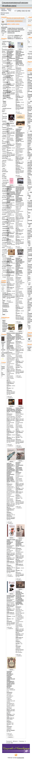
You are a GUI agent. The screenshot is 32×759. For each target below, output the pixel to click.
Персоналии (3, 270)
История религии (3, 243)
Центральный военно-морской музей (3, 86)
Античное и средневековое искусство (3, 201)
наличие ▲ (18, 38)
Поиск (29, 25)
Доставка (4, 294)
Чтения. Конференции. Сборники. (3, 261)
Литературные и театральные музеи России (3, 66)
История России (3, 213)
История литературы (3, 250)
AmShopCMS (20, 757)
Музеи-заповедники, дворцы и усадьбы (3, 58)
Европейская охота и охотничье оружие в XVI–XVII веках (19, 335)
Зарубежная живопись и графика (3, 125)
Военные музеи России (3, 72)
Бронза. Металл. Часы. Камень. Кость (3, 163)
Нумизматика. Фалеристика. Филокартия (3, 234)
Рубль (29, 350)
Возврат (4, 296)
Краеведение (3, 228)
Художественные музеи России (3, 43)
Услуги (3, 277)
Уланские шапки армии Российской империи (11, 541)
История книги (3, 246)
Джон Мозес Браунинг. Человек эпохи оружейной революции (19, 542)
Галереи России (3, 105)
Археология (3, 230)
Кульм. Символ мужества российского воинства (20, 409)
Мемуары (3, 226)
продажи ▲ (17, 37)
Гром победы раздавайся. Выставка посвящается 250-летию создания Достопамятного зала (11, 55)
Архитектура (3, 193)
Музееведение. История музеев (3, 266)
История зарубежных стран (3, 223)
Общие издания (3, 136)
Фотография (3, 205)
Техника (3, 258)
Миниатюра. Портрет (3, 132)
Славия (9, 28)
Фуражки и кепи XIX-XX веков (11, 596)
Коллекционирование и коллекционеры (3, 273)
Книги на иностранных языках (3, 141)
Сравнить (10, 737)
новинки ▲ (10, 38)
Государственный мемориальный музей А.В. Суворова (3, 79)
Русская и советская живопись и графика (3, 117)
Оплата (4, 292)
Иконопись (3, 129)
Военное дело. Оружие (3, 254)
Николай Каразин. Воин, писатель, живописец (11, 259)
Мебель (3, 151)
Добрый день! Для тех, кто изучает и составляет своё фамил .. (4, 349)
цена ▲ (9, 37)
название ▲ (17, 35)
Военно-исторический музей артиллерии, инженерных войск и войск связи (15, 29)
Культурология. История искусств (3, 209)
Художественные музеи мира (3, 110)
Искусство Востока (3, 196)
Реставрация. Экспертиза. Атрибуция (3, 190)
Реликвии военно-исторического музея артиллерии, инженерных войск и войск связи (19, 467)
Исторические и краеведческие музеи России (3, 49)
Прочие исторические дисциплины (3, 239)
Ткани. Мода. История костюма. (3, 176)
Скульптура (3, 180)
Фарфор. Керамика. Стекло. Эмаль (3, 147)
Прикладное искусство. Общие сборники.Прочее (3, 184)
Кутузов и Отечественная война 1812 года (11, 409)
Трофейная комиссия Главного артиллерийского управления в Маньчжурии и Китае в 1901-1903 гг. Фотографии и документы (20, 134)
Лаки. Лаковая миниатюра (3, 170)
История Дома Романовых (3, 218)
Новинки (4, 17)
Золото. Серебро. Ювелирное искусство (3, 156)
